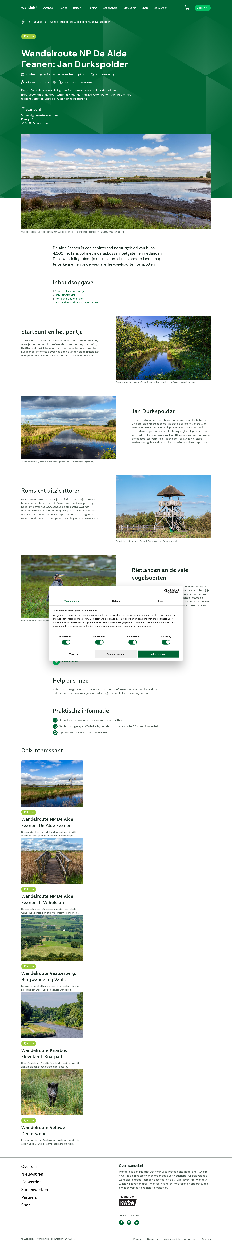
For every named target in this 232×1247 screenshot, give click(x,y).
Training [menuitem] (92, 8)
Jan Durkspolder (65, 295)
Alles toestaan (158, 654)
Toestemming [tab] (71, 601)
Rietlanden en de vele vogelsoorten (77, 302)
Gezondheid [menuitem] (110, 8)
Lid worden (31, 1182)
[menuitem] (29, 7)
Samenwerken (34, 1190)
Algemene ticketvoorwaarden (180, 1239)
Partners (29, 1197)
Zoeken (201, 7)
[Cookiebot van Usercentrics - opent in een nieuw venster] (166, 591)
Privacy (137, 1239)
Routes (37, 22)
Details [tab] (116, 601)
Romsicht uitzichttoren (70, 298)
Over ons (29, 1167)
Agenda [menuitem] (48, 8)
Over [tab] (160, 601)
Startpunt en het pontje (69, 291)
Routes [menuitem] (63, 8)
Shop (26, 1205)
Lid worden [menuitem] (160, 8)
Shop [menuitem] (145, 8)
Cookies (206, 1239)
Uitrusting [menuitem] (129, 8)
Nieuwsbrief (32, 1174)
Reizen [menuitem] (77, 8)
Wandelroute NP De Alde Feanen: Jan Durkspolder (80, 22)
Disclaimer (152, 1239)
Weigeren (73, 654)
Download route (72, 661)
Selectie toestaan (116, 654)
